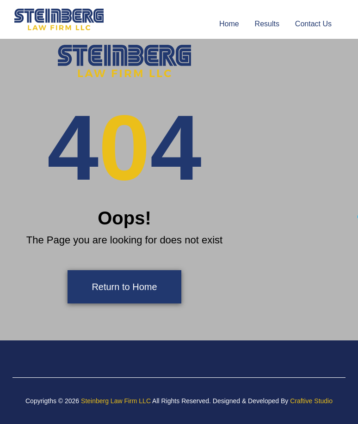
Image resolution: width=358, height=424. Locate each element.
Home (229, 24)
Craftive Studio (311, 401)
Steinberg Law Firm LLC (116, 401)
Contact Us (313, 24)
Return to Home (124, 287)
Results (267, 24)
